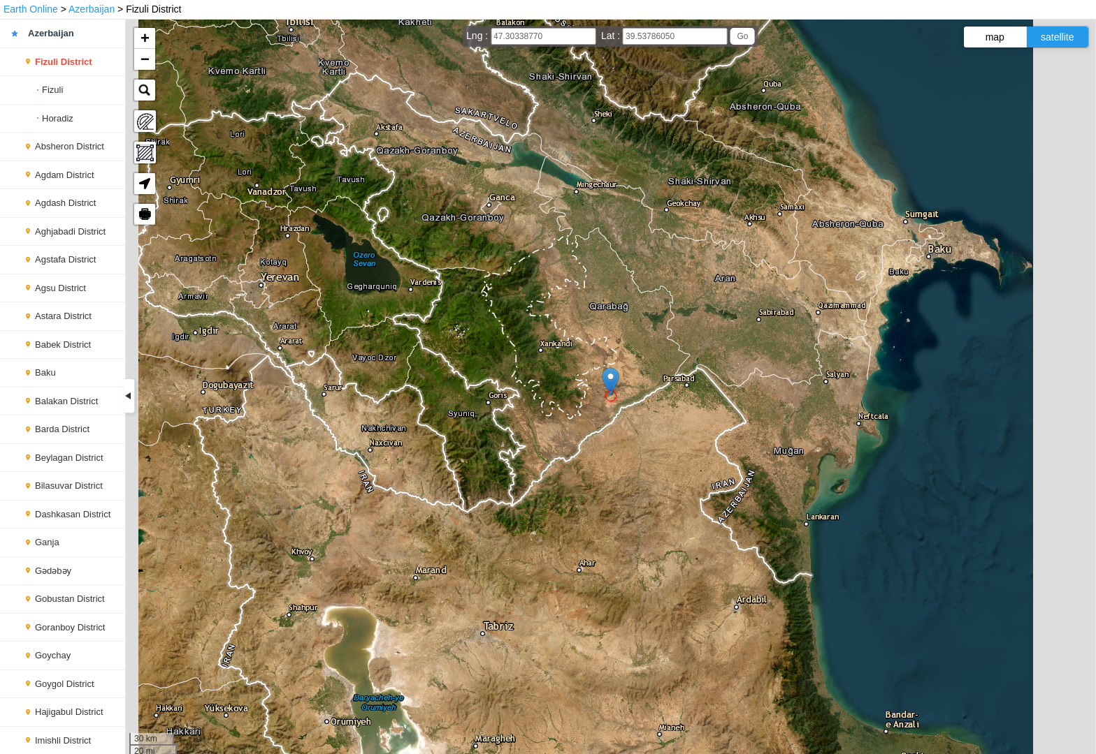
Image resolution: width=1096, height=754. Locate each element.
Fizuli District (63, 62)
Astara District (63, 316)
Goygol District (64, 684)
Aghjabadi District (70, 231)
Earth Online (30, 9)
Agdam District (64, 175)
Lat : (612, 35)
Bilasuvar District (69, 485)
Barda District (62, 429)
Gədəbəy (53, 571)
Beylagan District (69, 457)
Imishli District (63, 740)
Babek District (63, 344)
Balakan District (66, 401)
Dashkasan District (72, 514)
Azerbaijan (91, 9)
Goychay (53, 655)
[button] (610, 381)
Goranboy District (70, 627)
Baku (45, 372)
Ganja (47, 542)
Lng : (478, 35)
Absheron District (69, 146)
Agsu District (60, 288)
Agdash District (65, 203)
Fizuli (52, 89)
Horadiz (57, 118)
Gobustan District (70, 598)
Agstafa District (65, 259)
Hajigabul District (69, 712)
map (995, 37)
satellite (1057, 37)
